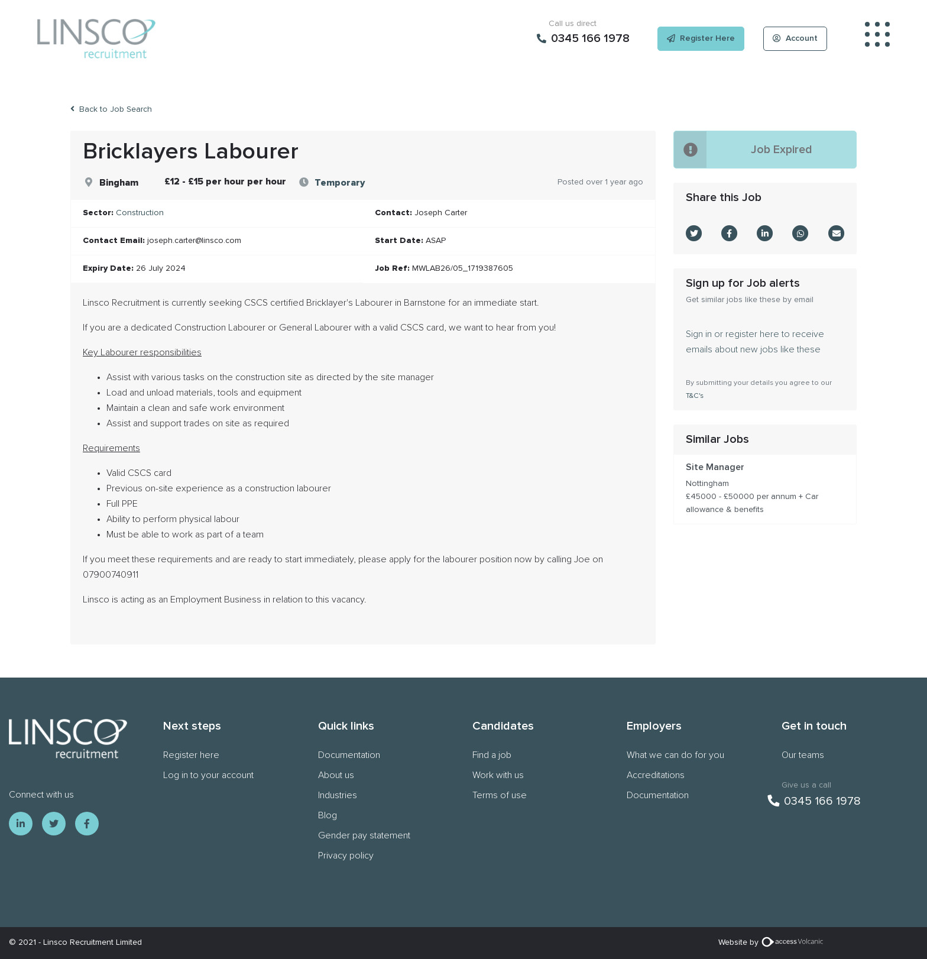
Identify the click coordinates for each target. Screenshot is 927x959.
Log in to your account (208, 775)
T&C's (695, 396)
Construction (140, 213)
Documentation (349, 755)
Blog (327, 815)
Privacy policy (346, 855)
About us (336, 775)
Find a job (491, 755)
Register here (191, 755)
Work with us (498, 775)
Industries (337, 795)
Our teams (803, 755)
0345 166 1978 (814, 801)
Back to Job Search (111, 109)
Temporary (340, 182)
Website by (772, 942)
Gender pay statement (364, 835)
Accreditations (656, 775)
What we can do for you (675, 755)
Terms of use (499, 795)
